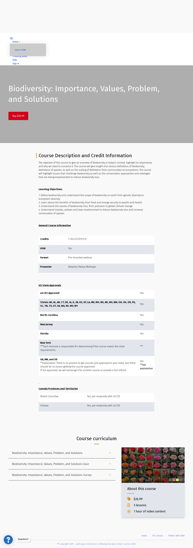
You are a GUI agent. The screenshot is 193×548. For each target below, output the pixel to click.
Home (16, 42)
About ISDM (20, 50)
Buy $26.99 (18, 115)
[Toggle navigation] (11, 38)
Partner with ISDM (176, 535)
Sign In (16, 63)
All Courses (157, 535)
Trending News (20, 56)
